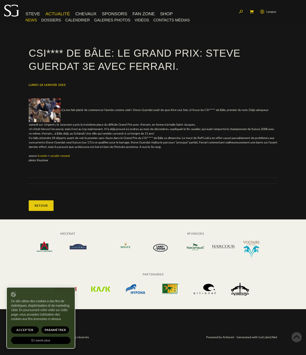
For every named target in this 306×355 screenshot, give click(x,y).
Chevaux (85, 13)
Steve (33, 13)
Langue (268, 12)
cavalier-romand (60, 155)
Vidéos (142, 20)
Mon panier (251, 12)
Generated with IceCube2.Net (257, 337)
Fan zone (143, 13)
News (31, 20)
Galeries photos (112, 20)
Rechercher (241, 12)
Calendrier (77, 20)
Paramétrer (55, 330)
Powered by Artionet (220, 337)
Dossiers (51, 20)
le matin (43, 155)
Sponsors (114, 13)
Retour (41, 205)
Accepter (24, 330)
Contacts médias (171, 20)
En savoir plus (40, 340)
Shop (166, 13)
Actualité (57, 13)
